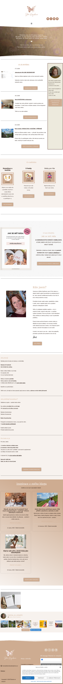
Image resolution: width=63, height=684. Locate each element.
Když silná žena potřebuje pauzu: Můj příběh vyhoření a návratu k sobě (47, 510)
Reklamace (3, 670)
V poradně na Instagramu (27, 664)
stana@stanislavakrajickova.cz (10, 665)
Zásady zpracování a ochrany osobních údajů (44, 681)
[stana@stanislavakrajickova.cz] (1, 666)
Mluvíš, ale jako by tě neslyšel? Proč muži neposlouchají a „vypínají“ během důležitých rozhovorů (16, 510)
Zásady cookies (33, 681)
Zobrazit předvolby (54, 678)
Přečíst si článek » (16, 523)
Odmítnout (41, 678)
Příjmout (28, 678)
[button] (60, 667)
